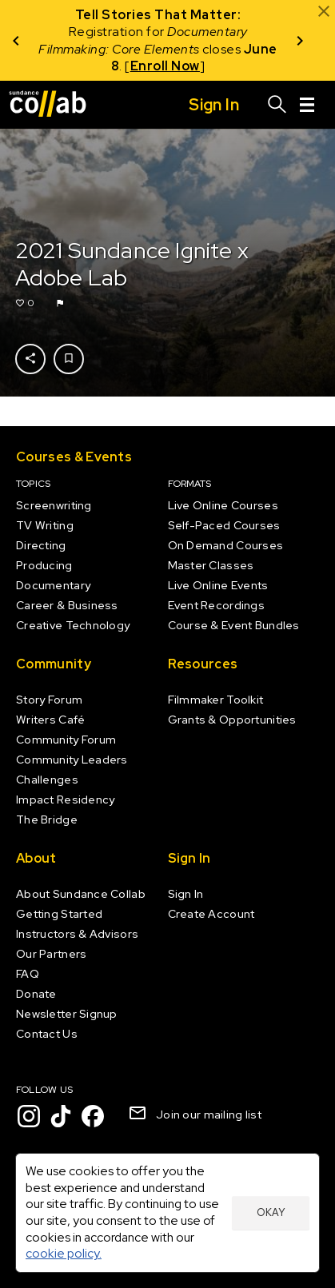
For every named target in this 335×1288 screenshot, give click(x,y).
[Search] (277, 105)
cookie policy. (64, 1253)
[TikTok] (61, 1116)
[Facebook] (93, 1116)
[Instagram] (29, 1116)
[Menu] (307, 105)
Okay (271, 1212)
